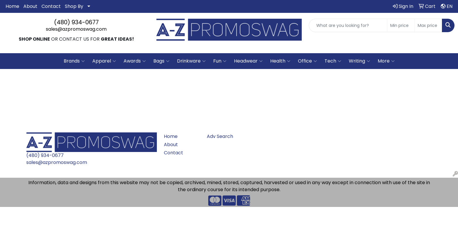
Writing (359, 61)
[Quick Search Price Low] (401, 25)
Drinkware (191, 61)
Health (280, 61)
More (386, 61)
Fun (219, 61)
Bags (161, 61)
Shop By (74, 6)
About (30, 6)
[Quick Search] (348, 25)
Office (307, 61)
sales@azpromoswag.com (76, 29)
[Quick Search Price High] (428, 25)
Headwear (248, 61)
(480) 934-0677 (76, 22)
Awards (135, 61)
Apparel (104, 61)
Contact (51, 6)
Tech (333, 61)
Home (12, 6)
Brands (74, 61)
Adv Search (220, 136)
